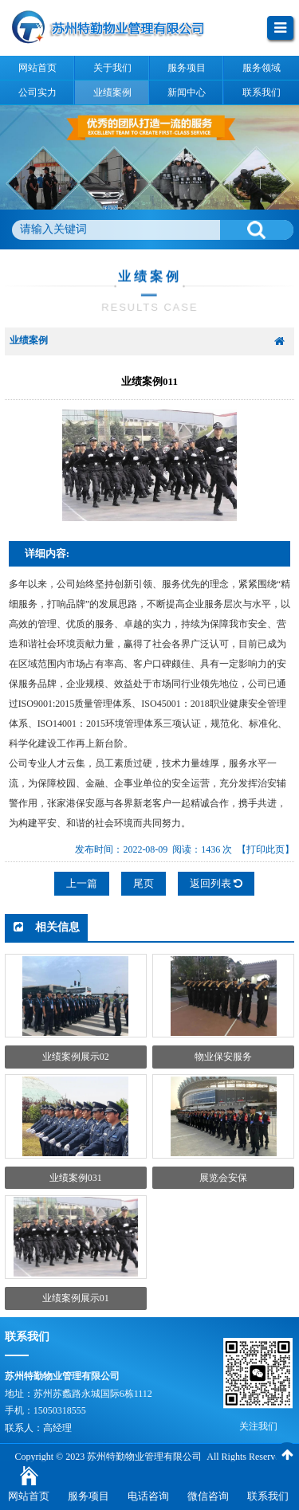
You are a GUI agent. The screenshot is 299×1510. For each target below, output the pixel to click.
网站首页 (28, 1496)
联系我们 (268, 1496)
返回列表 (216, 883)
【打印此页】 (265, 849)
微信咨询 (208, 1496)
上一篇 (81, 883)
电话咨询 (148, 1496)
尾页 (143, 883)
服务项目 (88, 1496)
